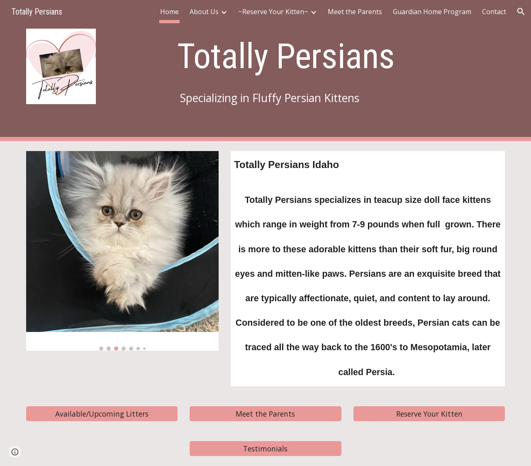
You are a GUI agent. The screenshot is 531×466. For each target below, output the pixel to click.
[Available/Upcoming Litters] (102, 413)
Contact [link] (494, 11)
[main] (286, 56)
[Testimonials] (265, 448)
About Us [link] (204, 11)
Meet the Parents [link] (355, 11)
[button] (521, 12)
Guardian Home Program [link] (432, 11)
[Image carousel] (122, 251)
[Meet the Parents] (265, 413)
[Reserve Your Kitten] (429, 413)
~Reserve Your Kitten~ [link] (273, 11)
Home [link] (169, 11)
